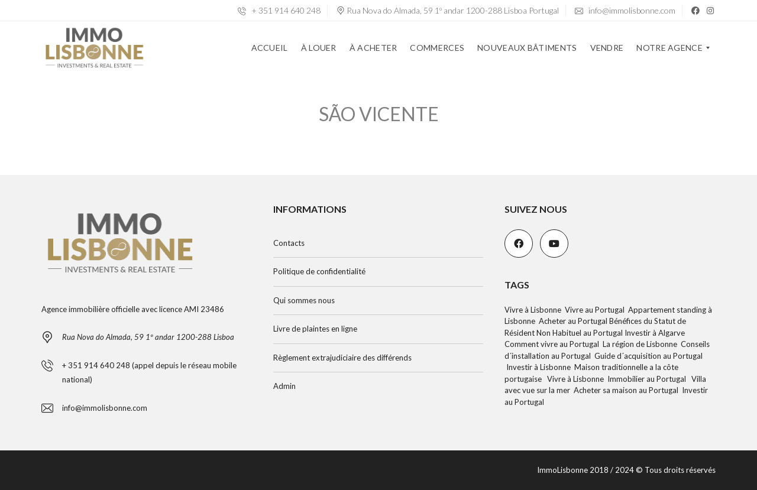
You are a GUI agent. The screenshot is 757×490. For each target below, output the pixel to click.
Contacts (289, 243)
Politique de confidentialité (319, 271)
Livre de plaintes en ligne (315, 328)
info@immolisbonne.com (625, 10)
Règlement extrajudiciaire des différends (342, 357)
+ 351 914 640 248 (279, 10)
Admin (284, 386)
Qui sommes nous (304, 300)
